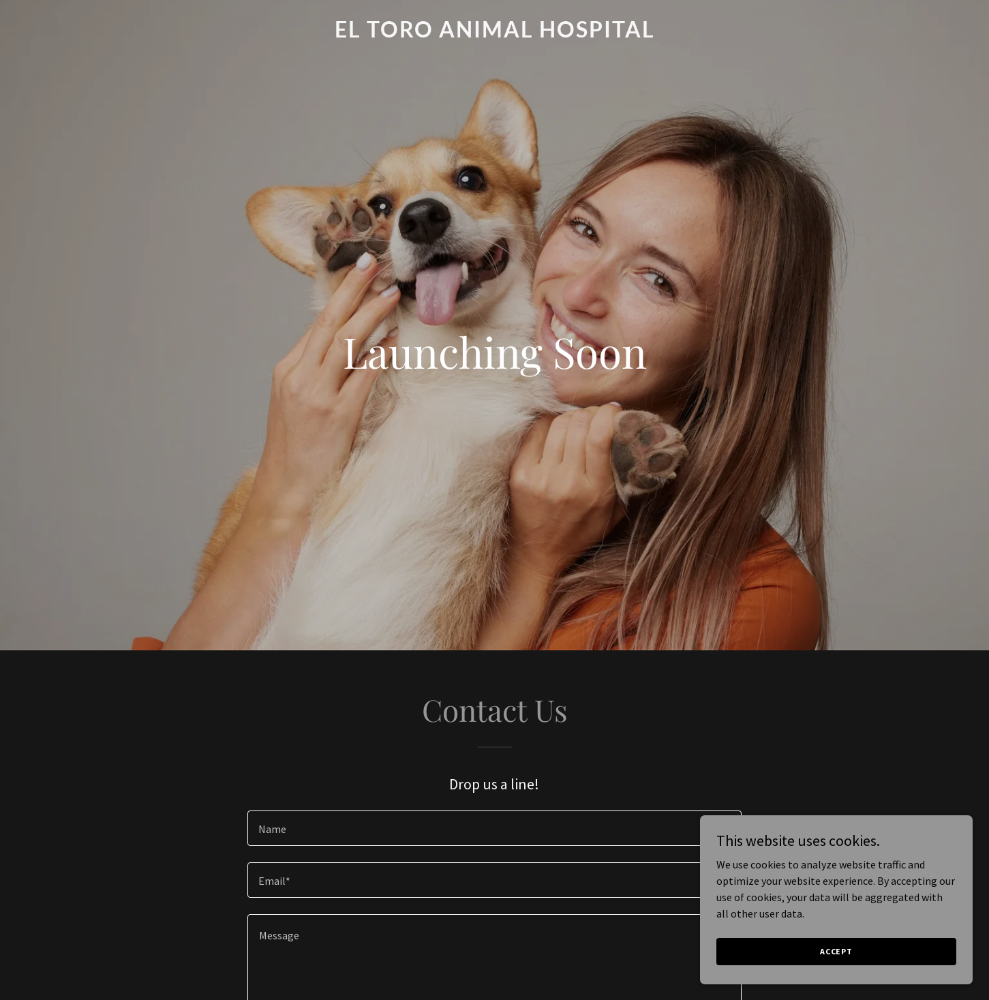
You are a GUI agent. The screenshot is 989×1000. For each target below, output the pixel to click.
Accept (836, 951)
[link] (494, 33)
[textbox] (494, 828)
